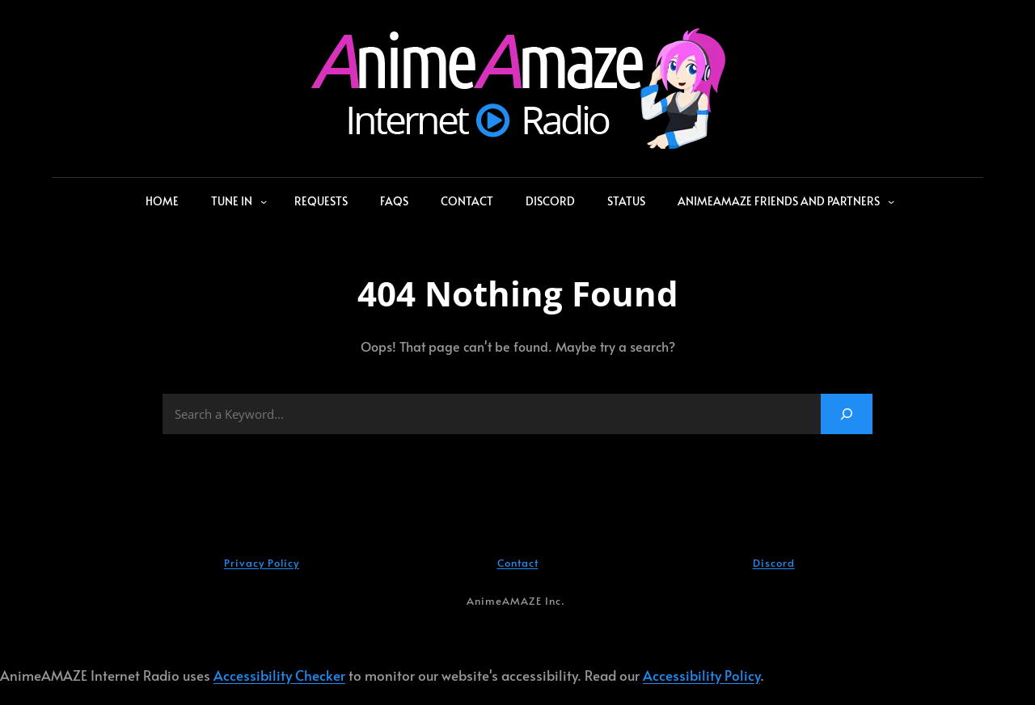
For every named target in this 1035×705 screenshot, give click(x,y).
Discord (774, 562)
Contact (518, 562)
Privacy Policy (261, 562)
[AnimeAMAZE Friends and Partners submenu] (891, 201)
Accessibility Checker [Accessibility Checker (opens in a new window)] (279, 675)
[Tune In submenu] (263, 201)
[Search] (846, 413)
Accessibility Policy (701, 675)
